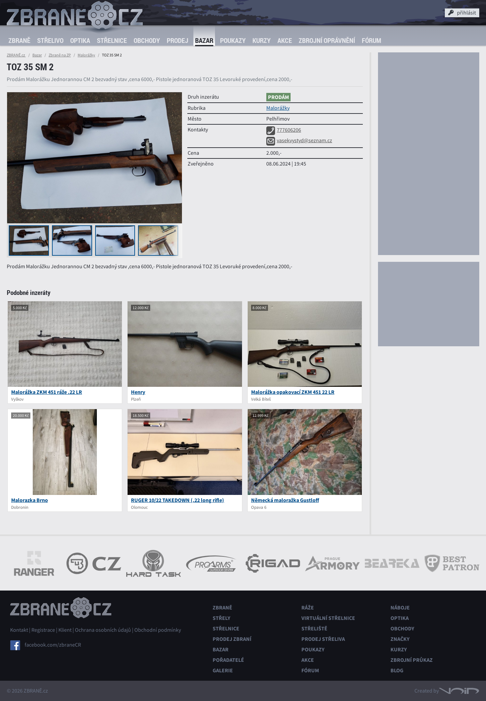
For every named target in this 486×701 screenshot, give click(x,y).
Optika (80, 40)
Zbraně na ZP (60, 55)
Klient (65, 630)
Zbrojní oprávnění (327, 40)
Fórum (371, 40)
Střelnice (112, 40)
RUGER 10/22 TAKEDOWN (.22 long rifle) (177, 500)
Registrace (43, 630)
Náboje (400, 607)
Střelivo (50, 40)
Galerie (223, 670)
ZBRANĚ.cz (16, 55)
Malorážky (86, 55)
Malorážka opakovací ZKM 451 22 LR (292, 392)
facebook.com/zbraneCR (53, 645)
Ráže (307, 607)
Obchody (147, 40)
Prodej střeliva (323, 639)
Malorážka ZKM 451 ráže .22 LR (46, 392)
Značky (399, 639)
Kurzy (261, 40)
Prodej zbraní (232, 639)
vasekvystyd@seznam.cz (299, 140)
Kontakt (19, 630)
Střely (221, 618)
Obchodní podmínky (157, 630)
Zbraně (19, 40)
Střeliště (314, 628)
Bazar (204, 40)
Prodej (177, 40)
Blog (396, 670)
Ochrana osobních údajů (103, 630)
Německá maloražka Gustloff (285, 500)
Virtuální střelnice (328, 618)
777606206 (283, 130)
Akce (284, 40)
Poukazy (233, 40)
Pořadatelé (228, 660)
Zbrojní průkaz (411, 660)
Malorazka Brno (29, 500)
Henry (138, 392)
